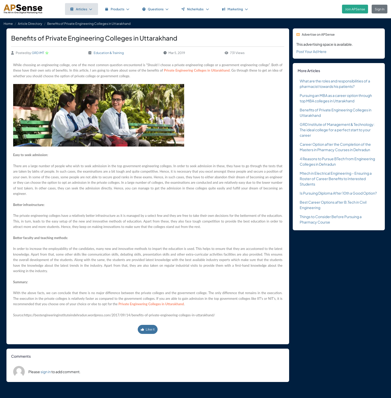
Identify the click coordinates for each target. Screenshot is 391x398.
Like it (148, 329)
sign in (45, 371)
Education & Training (109, 53)
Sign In (380, 9)
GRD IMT (38, 53)
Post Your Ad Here (311, 51)
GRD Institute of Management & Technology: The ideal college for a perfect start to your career (337, 129)
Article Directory (30, 23)
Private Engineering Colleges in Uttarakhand (197, 70)
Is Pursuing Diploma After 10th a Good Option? (338, 193)
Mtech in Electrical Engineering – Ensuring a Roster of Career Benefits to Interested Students (336, 178)
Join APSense (355, 9)
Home (8, 23)
